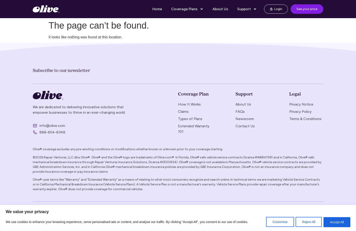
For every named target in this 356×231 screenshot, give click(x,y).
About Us (220, 9)
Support (247, 9)
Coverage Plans (187, 9)
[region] (178, 218)
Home (157, 9)
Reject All (308, 222)
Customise (279, 222)
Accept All (337, 222)
